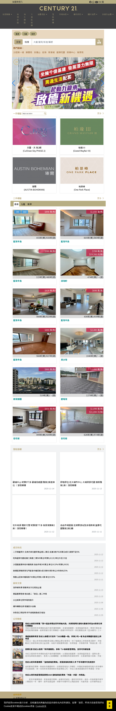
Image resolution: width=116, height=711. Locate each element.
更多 (100, 113)
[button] (102, 83)
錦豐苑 (29, 52)
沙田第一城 (18, 52)
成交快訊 (17, 547)
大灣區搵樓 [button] (32, 20)
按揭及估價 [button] (107, 14)
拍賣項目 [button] (42, 14)
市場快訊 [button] (63, 14)
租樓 (27, 41)
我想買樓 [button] (6, 14)
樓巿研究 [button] (77, 14)
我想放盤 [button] (18, 18)
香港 (17, 34)
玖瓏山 (37, 52)
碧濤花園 (60, 52)
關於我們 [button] (92, 14)
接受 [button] (109, 704)
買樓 (18, 41)
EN (99, 1)
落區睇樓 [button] (53, 18)
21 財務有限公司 (19, 698)
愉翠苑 (80, 52)
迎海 (44, 52)
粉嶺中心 (71, 52)
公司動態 (17, 618)
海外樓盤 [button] (25, 18)
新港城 (51, 52)
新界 (33, 34)
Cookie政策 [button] (40, 706)
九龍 (25, 34)
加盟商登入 (17, 1)
